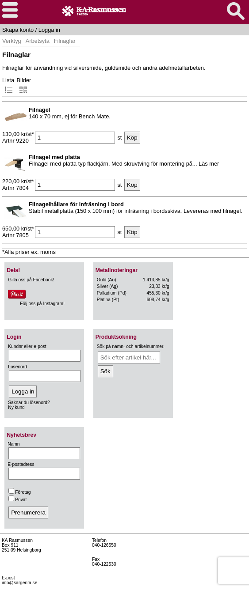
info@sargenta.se (19, 582)
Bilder (24, 85)
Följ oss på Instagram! (42, 303)
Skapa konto (18, 29)
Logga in (49, 29)
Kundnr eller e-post (27, 346)
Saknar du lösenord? (29, 402)
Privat (17, 499)
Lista (8, 85)
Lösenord (17, 366)
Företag (19, 492)
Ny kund (16, 407)
